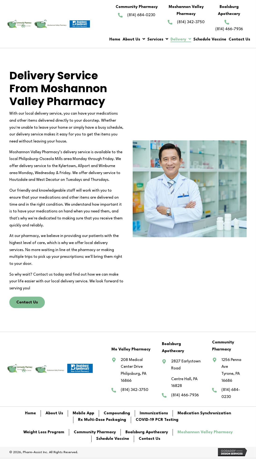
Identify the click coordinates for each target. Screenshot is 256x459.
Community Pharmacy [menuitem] (95, 432)
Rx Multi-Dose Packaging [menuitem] (102, 420)
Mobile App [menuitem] (83, 413)
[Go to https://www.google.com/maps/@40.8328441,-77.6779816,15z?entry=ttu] (182, 374)
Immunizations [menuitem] (154, 413)
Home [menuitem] (30, 413)
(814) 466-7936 (229, 29)
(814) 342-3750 (191, 22)
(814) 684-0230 (141, 15)
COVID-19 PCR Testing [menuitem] (157, 420)
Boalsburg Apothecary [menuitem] (146, 432)
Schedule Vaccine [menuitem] (112, 439)
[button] (27, 302)
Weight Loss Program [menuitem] (43, 432)
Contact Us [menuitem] (149, 439)
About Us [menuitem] (54, 413)
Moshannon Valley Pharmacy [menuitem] (205, 432)
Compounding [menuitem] (117, 413)
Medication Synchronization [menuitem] (204, 413)
